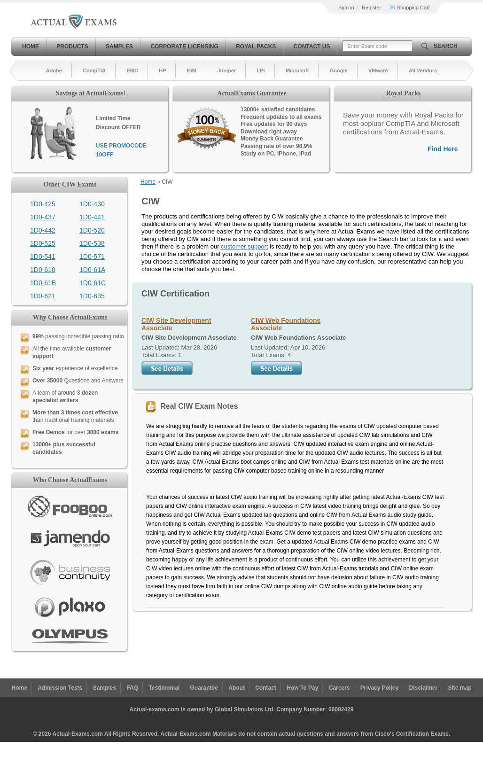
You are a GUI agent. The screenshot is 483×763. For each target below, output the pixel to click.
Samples (119, 46)
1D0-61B (43, 283)
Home (30, 46)
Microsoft (297, 70)
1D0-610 (42, 269)
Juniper (226, 70)
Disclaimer (423, 688)
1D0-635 (92, 296)
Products (72, 46)
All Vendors (423, 70)
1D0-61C (92, 283)
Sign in (346, 7)
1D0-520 (92, 230)
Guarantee (204, 688)
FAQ (132, 688)
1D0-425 (42, 204)
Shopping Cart (409, 7)
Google (339, 70)
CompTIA (94, 70)
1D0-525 (42, 243)
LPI (261, 70)
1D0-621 (42, 296)
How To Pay (302, 688)
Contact (265, 688)
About (236, 688)
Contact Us (312, 46)
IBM (191, 70)
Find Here (443, 149)
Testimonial (163, 688)
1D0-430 (92, 204)
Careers (339, 688)
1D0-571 (92, 256)
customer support (244, 246)
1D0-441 (92, 217)
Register (371, 7)
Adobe (54, 70)
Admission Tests (60, 688)
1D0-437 (42, 217)
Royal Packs (256, 46)
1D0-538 (92, 243)
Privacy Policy (379, 688)
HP (162, 70)
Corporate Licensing (184, 46)
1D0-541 (42, 256)
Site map (460, 688)
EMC (132, 70)
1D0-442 (42, 230)
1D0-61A (92, 269)
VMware (378, 70)
